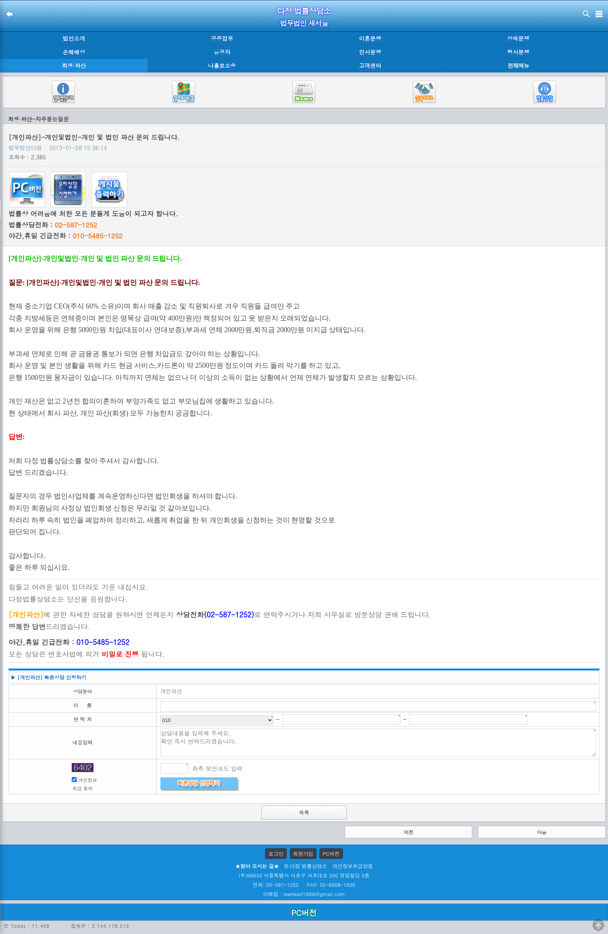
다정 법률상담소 (304, 10)
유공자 (222, 52)
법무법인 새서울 (304, 23)
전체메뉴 (518, 66)
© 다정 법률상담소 (305, 866)
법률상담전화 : (53, 224)
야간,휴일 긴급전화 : (66, 235)
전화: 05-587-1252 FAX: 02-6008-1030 (304, 884)
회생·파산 (74, 65)
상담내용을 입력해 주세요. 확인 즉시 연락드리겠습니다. (378, 743)
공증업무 (222, 38)
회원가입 (303, 853)
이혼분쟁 (370, 38)
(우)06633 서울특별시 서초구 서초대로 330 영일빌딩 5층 (304, 875)
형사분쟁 (518, 52)
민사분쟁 (370, 52)
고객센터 (370, 65)
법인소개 (74, 38)
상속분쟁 (518, 38)
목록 (304, 812)
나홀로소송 (222, 65)
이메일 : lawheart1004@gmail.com (304, 894)
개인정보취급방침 (353, 866)
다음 (541, 832)
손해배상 (74, 52)
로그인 (275, 853)
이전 (408, 832)
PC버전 (331, 853)
